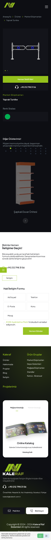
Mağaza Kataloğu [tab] (17, 408)
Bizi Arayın (37, 510)
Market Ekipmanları (32, 16)
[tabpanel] (25, 447)
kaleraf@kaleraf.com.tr (12, 497)
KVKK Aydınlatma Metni (23, 322)
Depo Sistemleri (34, 364)
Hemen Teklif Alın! (25, 79)
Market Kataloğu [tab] (34, 408)
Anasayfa (7, 16)
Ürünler (18, 16)
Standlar (30, 372)
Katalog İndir (25, 452)
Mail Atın (14, 510)
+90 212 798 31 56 (25, 87)
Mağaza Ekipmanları (36, 368)
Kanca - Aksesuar (34, 376)
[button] (46, 6)
